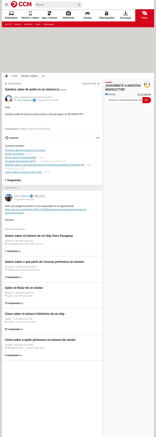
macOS (8, 24)
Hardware (28, 24)
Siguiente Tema (89, 83)
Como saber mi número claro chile (23, 172)
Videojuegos (48, 24)
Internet (17, 24)
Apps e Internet (49, 15)
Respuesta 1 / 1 (13, 188)
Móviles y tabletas (29, 76)
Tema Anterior (14, 83)
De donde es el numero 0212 (20, 161)
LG (43, 76)
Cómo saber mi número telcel (20, 157)
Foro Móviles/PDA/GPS (52, 161)
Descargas (125, 15)
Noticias (110, 94)
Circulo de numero (14, 153)
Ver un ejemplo (144, 94)
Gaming (87, 15)
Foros (144, 15)
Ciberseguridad (106, 15)
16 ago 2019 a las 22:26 (48, 100)
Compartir (13, 138)
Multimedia (68, 15)
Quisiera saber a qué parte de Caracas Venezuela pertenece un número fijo (44, 164)
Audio (37, 24)
